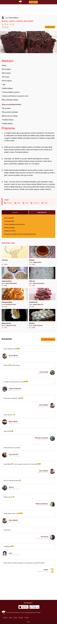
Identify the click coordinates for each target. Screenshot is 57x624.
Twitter (10, 617)
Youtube (15, 617)
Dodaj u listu (50, 27)
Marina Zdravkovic (42, 503)
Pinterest (27, 617)
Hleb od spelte (9, 218)
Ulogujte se (33, 2)
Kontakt (38, 612)
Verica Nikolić (13, 18)
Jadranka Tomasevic (41, 438)
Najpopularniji (42, 212)
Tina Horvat (44, 536)
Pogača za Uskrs (9, 231)
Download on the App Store (23, 607)
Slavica (11, 487)
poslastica (36, 203)
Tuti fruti (15, 255)
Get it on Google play (34, 607)
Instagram (20, 617)
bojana (46, 569)
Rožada (42, 255)
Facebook (5, 617)
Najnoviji (15, 212)
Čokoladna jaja (9, 221)
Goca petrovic (13, 454)
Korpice (42, 319)
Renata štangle (9, 227)
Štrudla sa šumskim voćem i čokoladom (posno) (20, 234)
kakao (18, 203)
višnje (26, 203)
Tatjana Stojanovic (15, 388)
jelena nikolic (13, 421)
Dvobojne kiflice (15, 297)
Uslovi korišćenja (25, 612)
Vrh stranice (28, 602)
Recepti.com (4, 612)
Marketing (33, 612)
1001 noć (42, 276)
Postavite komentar (48, 339)
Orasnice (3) (42, 297)
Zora (10, 553)
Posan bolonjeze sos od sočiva (14, 224)
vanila (45, 203)
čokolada (9, 203)
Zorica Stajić (43, 372)
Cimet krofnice (15, 276)
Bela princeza (15, 319)
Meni (28, 622)
